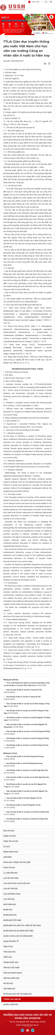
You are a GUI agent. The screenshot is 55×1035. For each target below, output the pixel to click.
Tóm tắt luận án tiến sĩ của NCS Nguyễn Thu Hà (23, 805)
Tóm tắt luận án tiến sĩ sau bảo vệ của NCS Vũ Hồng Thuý (27, 819)
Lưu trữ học (9, 899)
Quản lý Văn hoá (10, 1004)
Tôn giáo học (9, 952)
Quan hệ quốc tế (11, 941)
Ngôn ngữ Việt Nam (12, 920)
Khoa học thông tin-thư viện (16, 862)
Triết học (7, 957)
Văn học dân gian (11, 978)
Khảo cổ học (9, 868)
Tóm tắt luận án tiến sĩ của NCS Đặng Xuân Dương (24, 763)
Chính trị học (9, 836)
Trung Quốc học (11, 962)
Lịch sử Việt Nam (10, 878)
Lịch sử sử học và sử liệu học (16, 883)
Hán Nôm (7, 857)
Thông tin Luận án (12, 999)
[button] (33, 2)
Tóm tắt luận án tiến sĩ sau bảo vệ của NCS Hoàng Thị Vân (27, 745)
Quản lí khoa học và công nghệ (18, 936)
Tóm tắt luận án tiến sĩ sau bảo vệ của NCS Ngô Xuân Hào (27, 770)
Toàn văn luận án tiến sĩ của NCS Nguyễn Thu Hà (24, 798)
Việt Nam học (9, 989)
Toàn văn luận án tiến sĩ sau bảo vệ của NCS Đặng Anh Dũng (28, 731)
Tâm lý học (8, 946)
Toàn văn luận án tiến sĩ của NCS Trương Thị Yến (24, 690)
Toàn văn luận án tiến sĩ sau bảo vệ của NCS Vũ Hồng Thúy (27, 812)
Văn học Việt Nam (11, 968)
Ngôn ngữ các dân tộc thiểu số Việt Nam (22, 925)
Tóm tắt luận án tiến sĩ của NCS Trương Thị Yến (23, 697)
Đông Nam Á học (10, 852)
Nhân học (7, 910)
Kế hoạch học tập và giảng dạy (17, 994)
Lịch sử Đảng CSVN (11, 894)
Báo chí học (8, 831)
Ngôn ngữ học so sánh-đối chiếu (18, 931)
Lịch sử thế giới (10, 889)
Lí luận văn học (10, 873)
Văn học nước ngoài (12, 973)
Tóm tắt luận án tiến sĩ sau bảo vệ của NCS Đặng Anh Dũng (27, 738)
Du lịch (6, 846)
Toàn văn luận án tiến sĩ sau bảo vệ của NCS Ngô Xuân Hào (27, 777)
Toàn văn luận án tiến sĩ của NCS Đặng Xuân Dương (25, 756)
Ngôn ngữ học (10, 915)
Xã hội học (8, 983)
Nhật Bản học (9, 904)
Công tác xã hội (10, 841)
